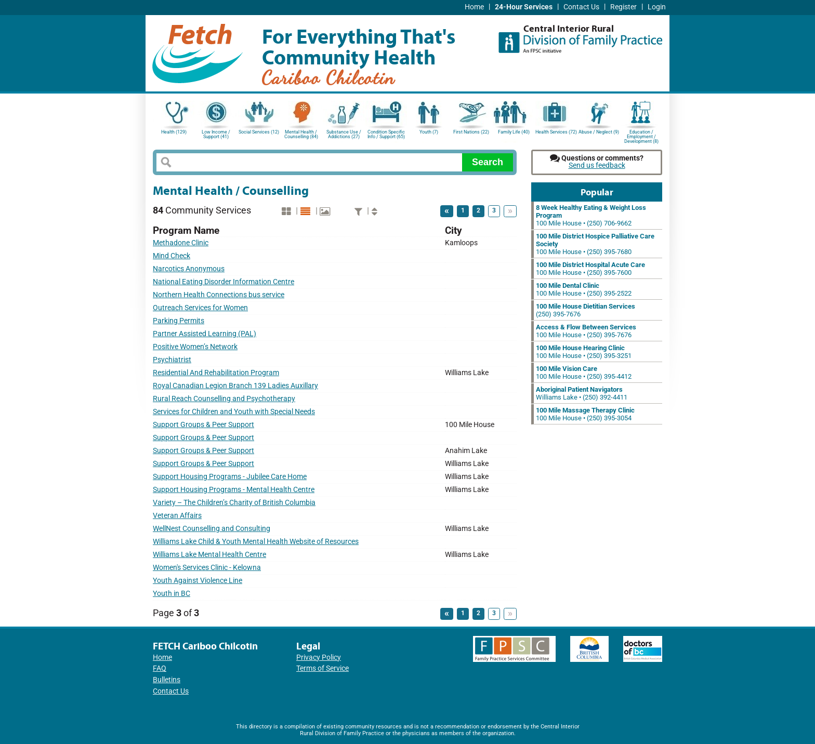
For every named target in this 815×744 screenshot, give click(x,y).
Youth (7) (428, 132)
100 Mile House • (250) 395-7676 (586, 331)
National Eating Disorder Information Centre (223, 281)
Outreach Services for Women (200, 307)
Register (623, 7)
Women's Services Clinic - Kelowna (207, 567)
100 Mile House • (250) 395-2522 (584, 289)
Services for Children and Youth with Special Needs (234, 411)
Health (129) (174, 132)
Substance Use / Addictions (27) (343, 134)
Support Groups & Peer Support (203, 424)
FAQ (159, 668)
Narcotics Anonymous (189, 268)
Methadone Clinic (180, 242)
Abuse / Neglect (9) (599, 132)
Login (657, 7)
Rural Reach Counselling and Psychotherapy (224, 398)
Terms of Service (322, 668)
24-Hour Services (524, 7)
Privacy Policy (318, 657)
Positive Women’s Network (195, 346)
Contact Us (581, 7)
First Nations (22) (471, 132)
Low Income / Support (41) (216, 134)
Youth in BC (171, 593)
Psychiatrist (172, 359)
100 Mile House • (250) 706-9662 (591, 215)
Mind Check (171, 255)
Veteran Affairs (177, 515)
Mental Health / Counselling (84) (301, 134)
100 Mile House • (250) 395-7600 (590, 268)
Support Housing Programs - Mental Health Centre (233, 489)
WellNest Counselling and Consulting (211, 528)
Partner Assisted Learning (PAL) (204, 333)
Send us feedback (597, 165)
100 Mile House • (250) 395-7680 (595, 244)
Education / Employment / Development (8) (641, 135)
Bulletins (166, 679)
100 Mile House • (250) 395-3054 (585, 414)
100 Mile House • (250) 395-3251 (584, 352)
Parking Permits (178, 320)
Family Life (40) (514, 132)
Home (474, 7)
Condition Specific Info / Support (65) (386, 134)
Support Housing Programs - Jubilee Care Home (230, 476)
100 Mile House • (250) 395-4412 (584, 372)
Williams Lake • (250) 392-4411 (581, 393)
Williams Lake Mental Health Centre (209, 554)
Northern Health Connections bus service (218, 294)
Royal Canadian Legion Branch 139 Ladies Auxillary (235, 385)
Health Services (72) (556, 132)
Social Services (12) (259, 132)
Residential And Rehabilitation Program (216, 372)
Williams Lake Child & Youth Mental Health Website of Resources (256, 541)
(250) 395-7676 (585, 310)
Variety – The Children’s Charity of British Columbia (234, 502)
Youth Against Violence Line (197, 580)
